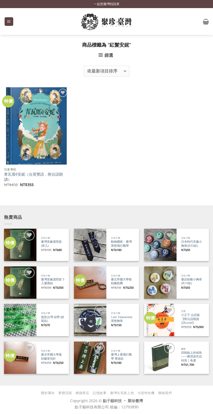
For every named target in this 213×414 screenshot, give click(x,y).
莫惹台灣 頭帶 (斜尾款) (52, 319)
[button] (9, 21)
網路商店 (82, 393)
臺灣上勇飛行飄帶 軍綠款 (121, 356)
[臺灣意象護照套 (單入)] (20, 245)
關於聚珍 (48, 393)
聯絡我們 (165, 393)
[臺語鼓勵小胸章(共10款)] (160, 282)
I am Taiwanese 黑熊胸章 (121, 319)
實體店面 (65, 393)
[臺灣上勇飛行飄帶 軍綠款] (90, 358)
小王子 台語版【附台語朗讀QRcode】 (190, 319)
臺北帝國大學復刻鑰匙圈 (121, 281)
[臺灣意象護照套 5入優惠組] (20, 282)
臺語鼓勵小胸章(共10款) (191, 281)
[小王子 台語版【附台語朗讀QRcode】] (160, 320)
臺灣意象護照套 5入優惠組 (52, 281)
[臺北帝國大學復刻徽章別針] (20, 358)
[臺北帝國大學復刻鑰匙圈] (90, 282)
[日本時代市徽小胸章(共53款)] (160, 245)
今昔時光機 (146, 393)
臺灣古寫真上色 (122, 393)
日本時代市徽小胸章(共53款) (191, 244)
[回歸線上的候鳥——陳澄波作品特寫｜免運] (160, 358)
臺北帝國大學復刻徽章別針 (51, 356)
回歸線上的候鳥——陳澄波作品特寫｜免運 (191, 356)
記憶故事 (99, 393)
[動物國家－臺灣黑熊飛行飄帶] (90, 245)
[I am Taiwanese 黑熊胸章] (90, 320)
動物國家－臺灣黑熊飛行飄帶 (121, 244)
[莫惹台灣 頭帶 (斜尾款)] (20, 320)
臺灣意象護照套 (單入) (51, 244)
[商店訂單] (106, 71)
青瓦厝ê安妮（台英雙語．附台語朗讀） (33, 177)
